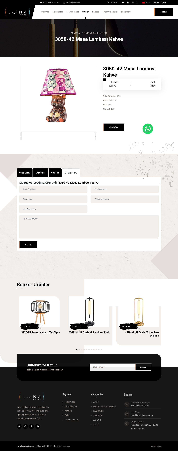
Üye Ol (163, 2)
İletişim (114, 2)
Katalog (95, 12)
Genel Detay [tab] (24, 173)
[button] (156, 2)
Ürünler (85, 12)
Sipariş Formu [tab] (71, 173)
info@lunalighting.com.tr (51, 2)
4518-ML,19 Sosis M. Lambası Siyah (89, 332)
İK (108, 2)
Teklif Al (163, 12)
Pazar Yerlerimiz (110, 12)
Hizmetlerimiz (73, 12)
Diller (145, 2)
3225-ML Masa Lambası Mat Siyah (40, 332)
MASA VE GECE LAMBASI (95, 33)
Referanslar (125, 12)
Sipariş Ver (113, 127)
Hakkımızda (58, 12)
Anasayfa (45, 12)
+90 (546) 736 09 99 (73, 2)
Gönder (28, 245)
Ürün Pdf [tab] (55, 173)
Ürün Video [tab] (40, 173)
